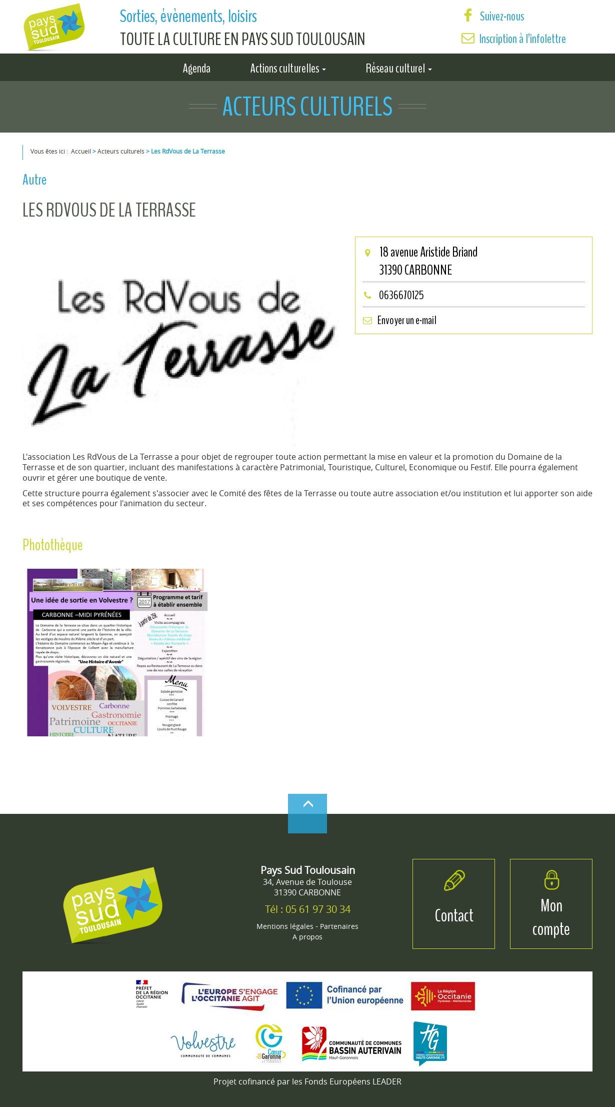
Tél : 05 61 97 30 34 (307, 909)
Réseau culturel (399, 67)
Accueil (81, 151)
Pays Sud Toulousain (307, 870)
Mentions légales (285, 926)
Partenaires (339, 926)
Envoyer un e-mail (399, 320)
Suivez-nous (493, 16)
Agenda (196, 67)
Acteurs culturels (121, 151)
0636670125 (393, 295)
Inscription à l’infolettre (523, 39)
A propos (307, 936)
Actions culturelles (288, 67)
